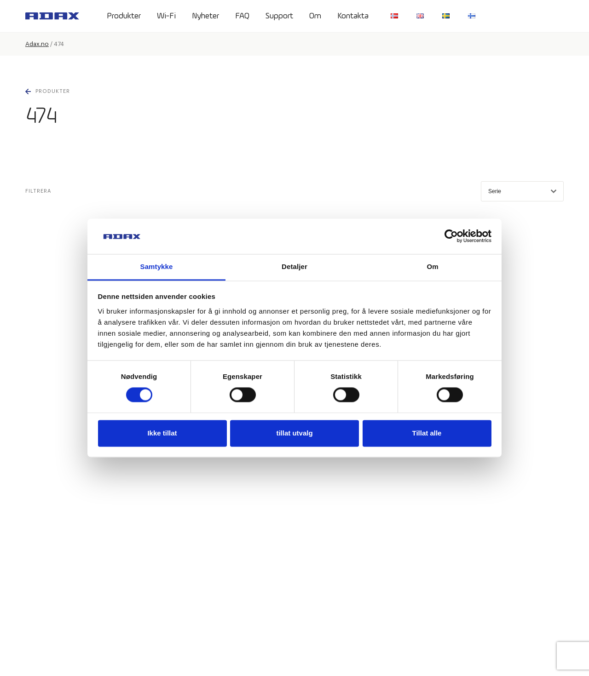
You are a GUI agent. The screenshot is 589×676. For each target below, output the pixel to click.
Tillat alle (427, 433)
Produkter (124, 16)
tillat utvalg (294, 433)
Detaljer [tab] (294, 266)
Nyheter (205, 16)
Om (315, 16)
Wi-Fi (166, 16)
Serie (522, 191)
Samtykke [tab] (156, 266)
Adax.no (37, 44)
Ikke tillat (162, 433)
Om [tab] (432, 266)
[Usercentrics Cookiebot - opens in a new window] (451, 236)
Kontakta (353, 16)
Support (279, 16)
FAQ (242, 16)
